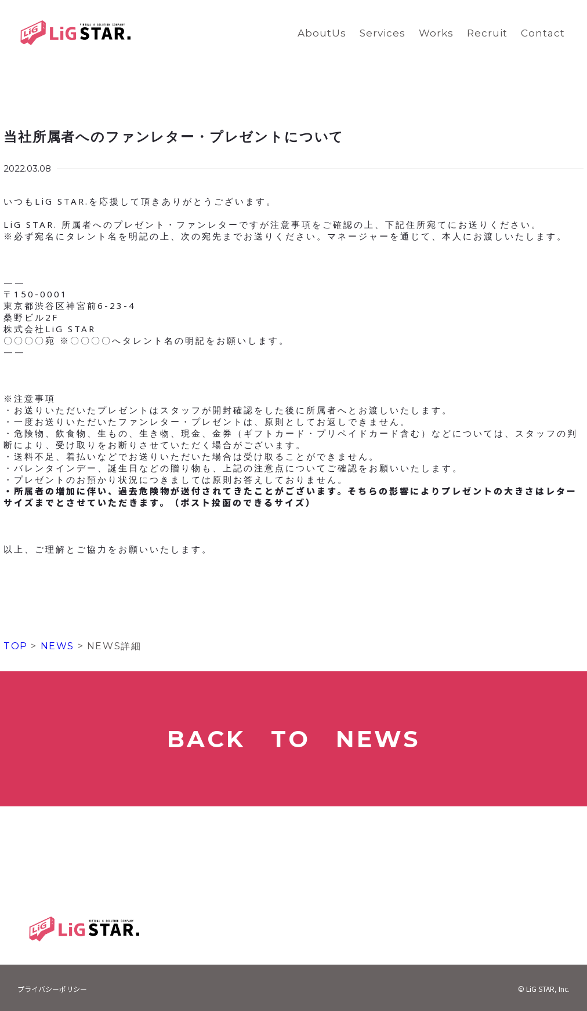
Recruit (487, 33)
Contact (543, 33)
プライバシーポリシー (52, 989)
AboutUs (322, 33)
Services (382, 33)
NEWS (55, 646)
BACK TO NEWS (293, 739)
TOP (15, 646)
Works (436, 33)
